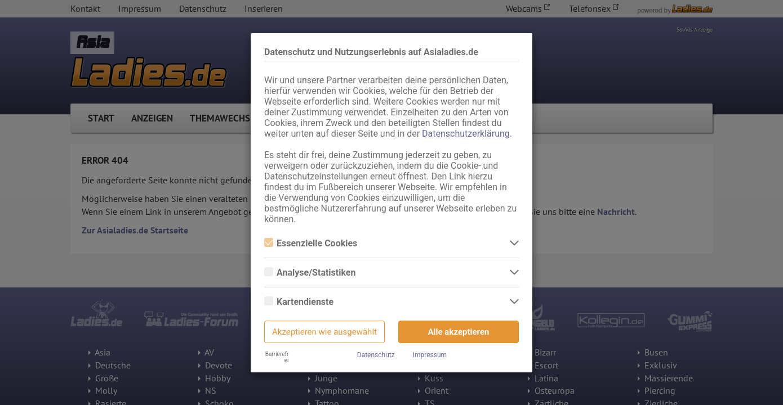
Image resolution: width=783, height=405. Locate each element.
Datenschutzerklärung (466, 133)
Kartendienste (298, 301)
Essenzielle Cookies (310, 243)
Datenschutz (376, 355)
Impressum (430, 355)
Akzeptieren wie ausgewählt (324, 332)
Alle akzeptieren (459, 332)
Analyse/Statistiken (309, 272)
